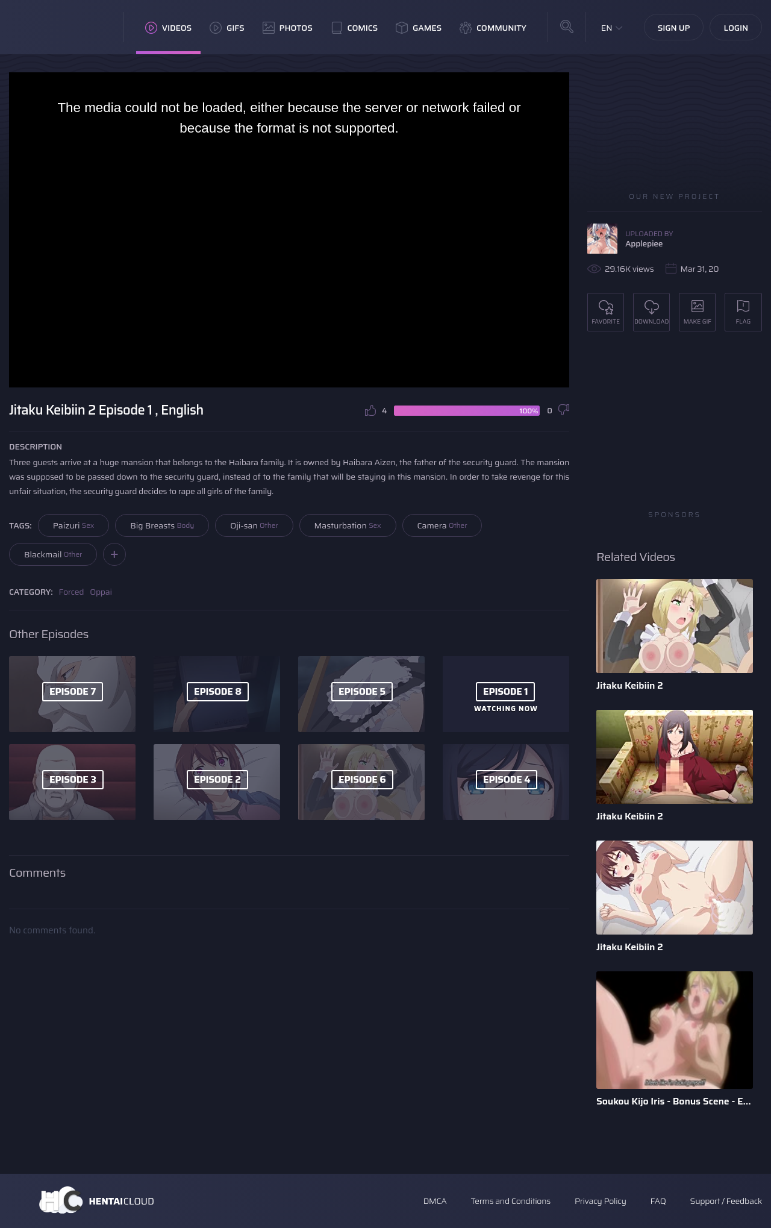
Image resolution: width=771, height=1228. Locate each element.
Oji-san (254, 525)
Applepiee (644, 243)
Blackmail (53, 554)
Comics (354, 27)
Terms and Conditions (510, 1201)
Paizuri (74, 525)
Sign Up (674, 27)
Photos (288, 27)
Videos (168, 27)
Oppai (101, 591)
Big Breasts (162, 525)
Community (493, 27)
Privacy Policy (600, 1201)
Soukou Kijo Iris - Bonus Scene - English (674, 1101)
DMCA (435, 1201)
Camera (442, 525)
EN (607, 27)
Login (735, 27)
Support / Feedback (726, 1201)
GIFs (227, 27)
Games (419, 27)
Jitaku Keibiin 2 (629, 685)
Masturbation (347, 525)
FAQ (658, 1201)
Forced (71, 591)
